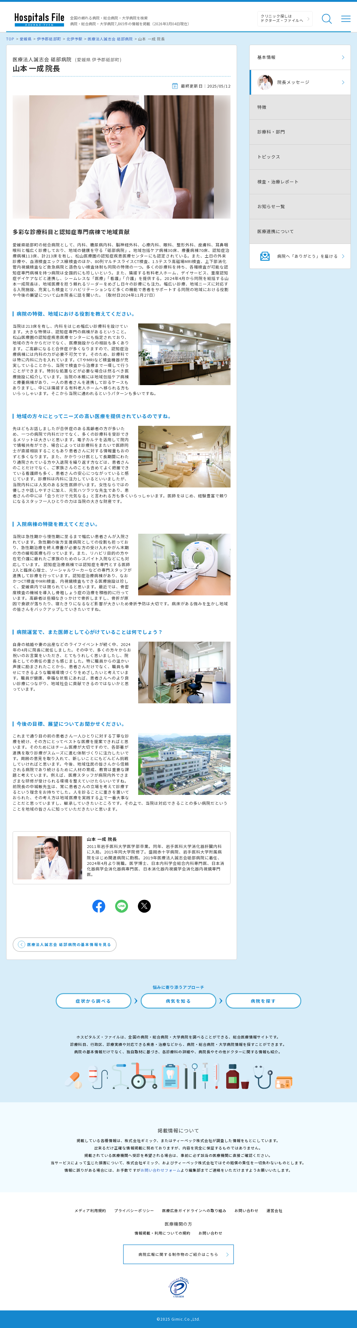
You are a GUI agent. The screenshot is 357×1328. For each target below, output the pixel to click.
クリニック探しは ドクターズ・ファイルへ (282, 18)
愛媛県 (26, 38)
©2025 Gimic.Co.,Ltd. (178, 1319)
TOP (10, 38)
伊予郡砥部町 (49, 38)
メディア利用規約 (90, 1210)
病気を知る (178, 1001)
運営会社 (275, 1210)
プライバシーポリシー (134, 1210)
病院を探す (263, 1001)
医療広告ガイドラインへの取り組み (194, 1210)
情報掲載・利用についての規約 (162, 1232)
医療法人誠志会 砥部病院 (110, 38)
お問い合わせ (247, 1210)
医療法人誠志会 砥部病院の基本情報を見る (69, 944)
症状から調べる (93, 1001)
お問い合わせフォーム (161, 1170)
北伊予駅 (74, 38)
